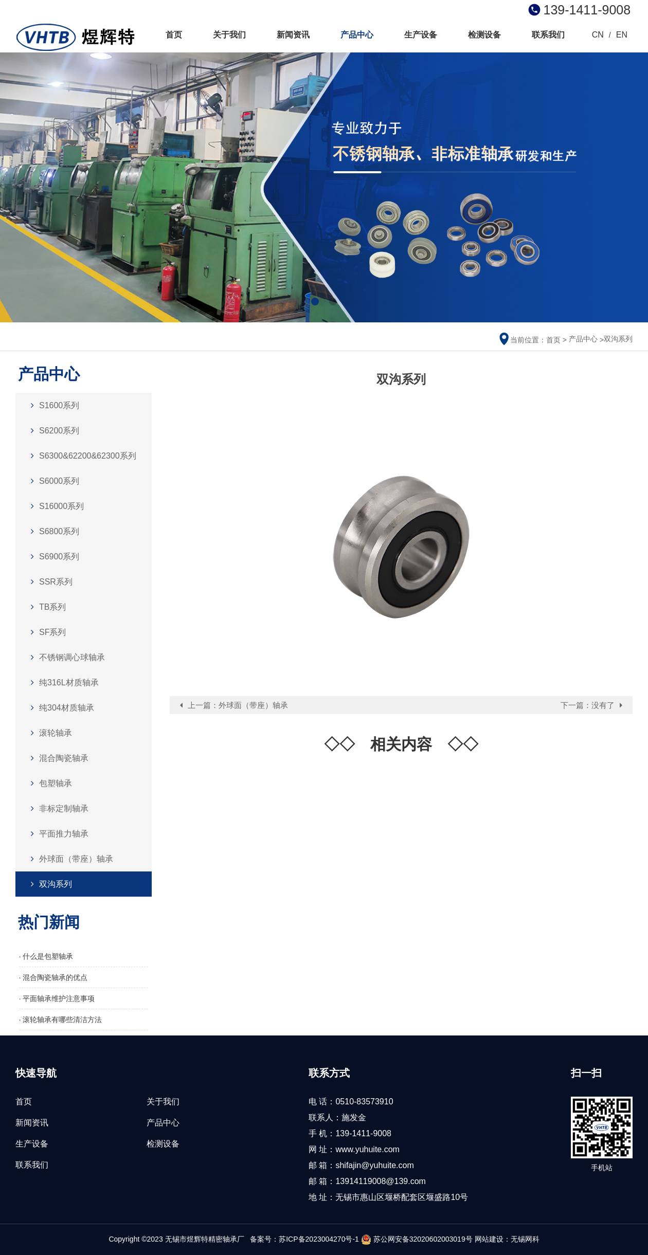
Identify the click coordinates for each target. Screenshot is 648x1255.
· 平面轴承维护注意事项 (57, 998)
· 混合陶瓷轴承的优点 (53, 977)
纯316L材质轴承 (62, 682)
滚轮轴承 (49, 733)
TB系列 (46, 607)
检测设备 (484, 34)
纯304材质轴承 (60, 707)
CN (598, 34)
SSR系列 (49, 581)
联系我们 (548, 34)
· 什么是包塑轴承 (46, 956)
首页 (174, 34)
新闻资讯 (293, 34)
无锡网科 (525, 1239)
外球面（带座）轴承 (69, 858)
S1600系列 (52, 405)
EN (621, 34)
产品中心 (356, 34)
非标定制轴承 (57, 808)
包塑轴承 (49, 783)
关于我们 (229, 34)
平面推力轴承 (57, 833)
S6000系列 (52, 481)
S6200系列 (52, 430)
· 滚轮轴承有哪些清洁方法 (60, 1019)
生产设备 (420, 34)
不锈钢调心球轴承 (65, 657)
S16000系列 (55, 506)
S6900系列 (52, 556)
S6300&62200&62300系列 (81, 455)
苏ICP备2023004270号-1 (319, 1239)
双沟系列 (618, 339)
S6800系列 (52, 531)
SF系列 (46, 632)
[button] (315, 301)
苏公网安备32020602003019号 (417, 1239)
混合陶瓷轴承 (57, 758)
